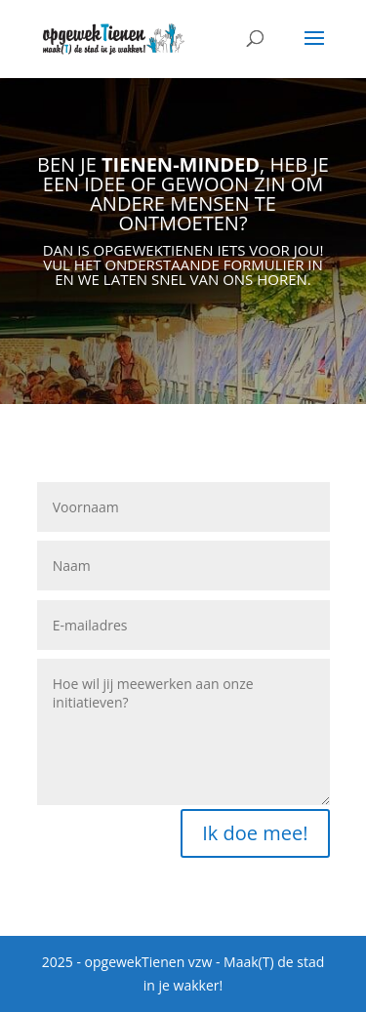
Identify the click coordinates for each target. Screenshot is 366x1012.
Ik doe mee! (254, 833)
